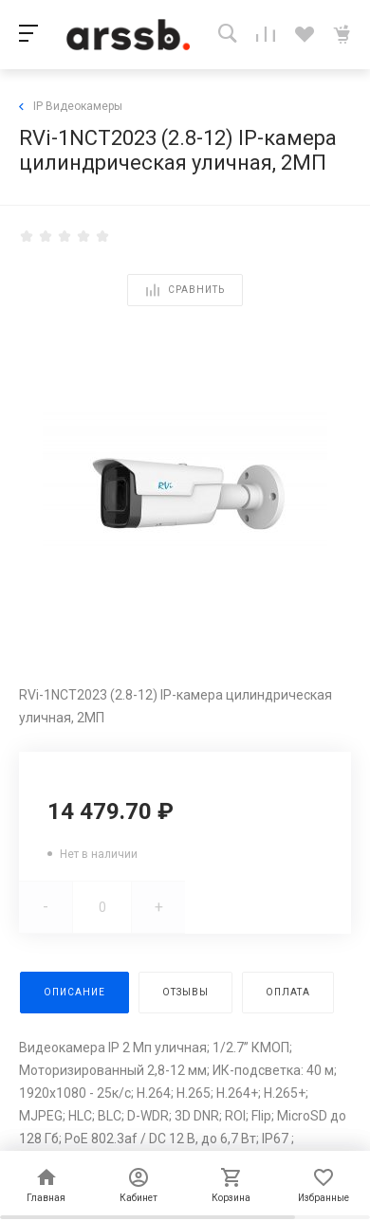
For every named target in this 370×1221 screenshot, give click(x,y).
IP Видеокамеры (70, 106)
